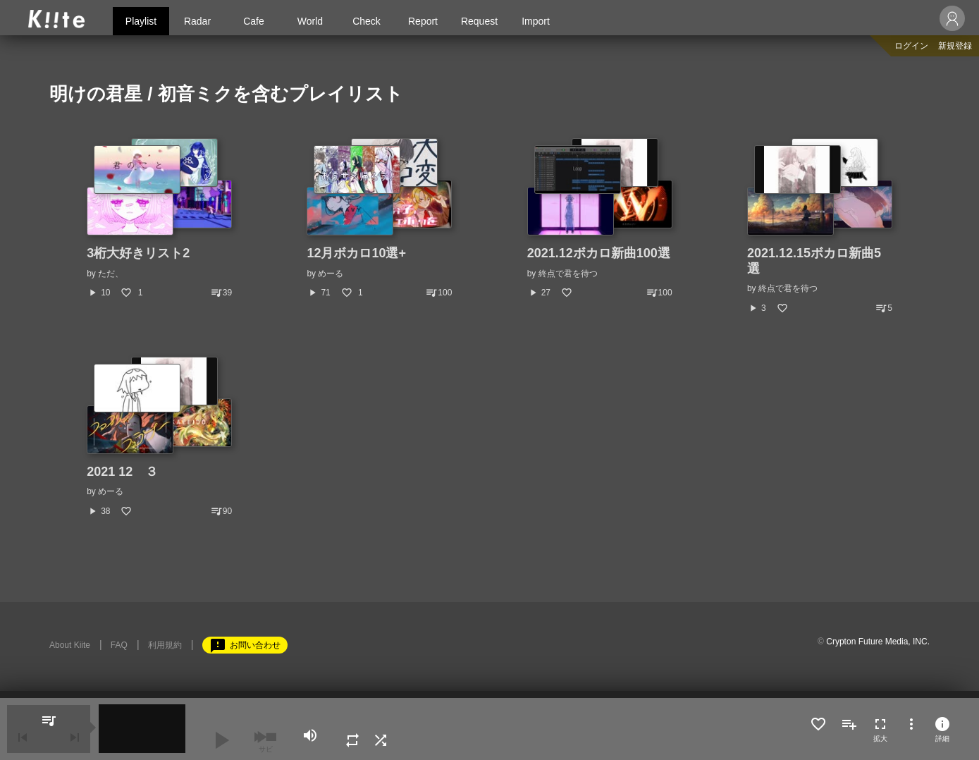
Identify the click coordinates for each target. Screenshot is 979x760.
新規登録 (955, 46)
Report (423, 21)
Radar (197, 21)
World (310, 21)
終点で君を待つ (568, 273)
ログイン (911, 46)
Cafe (253, 21)
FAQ (119, 645)
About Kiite (69, 645)
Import (536, 21)
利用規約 (165, 645)
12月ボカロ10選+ (356, 253)
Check (366, 21)
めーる (330, 273)
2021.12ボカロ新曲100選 (598, 253)
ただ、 (110, 273)
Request (479, 21)
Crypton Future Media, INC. (878, 641)
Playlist (140, 21)
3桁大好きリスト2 (138, 253)
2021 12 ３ (122, 472)
